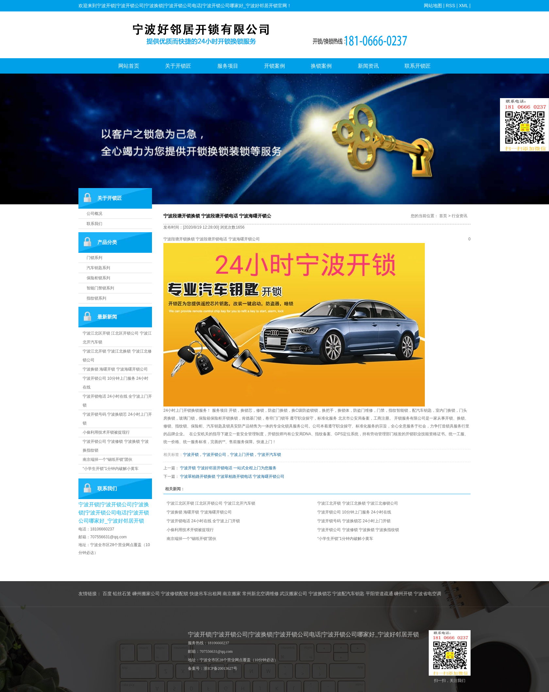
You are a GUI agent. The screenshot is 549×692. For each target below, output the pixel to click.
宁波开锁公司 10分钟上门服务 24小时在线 (354, 512)
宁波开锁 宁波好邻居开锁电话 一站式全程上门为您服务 (228, 468)
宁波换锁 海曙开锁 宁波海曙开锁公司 (115, 369)
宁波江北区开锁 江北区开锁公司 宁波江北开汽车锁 (211, 503)
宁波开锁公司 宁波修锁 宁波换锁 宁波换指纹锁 (358, 530)
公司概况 (94, 213)
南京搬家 (232, 593)
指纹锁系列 (96, 298)
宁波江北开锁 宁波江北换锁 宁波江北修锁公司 (357, 503)
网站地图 (433, 5)
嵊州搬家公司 (146, 593)
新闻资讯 (368, 66)
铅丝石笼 (122, 593)
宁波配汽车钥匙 (348, 593)
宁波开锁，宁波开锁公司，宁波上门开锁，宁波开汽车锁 (232, 454)
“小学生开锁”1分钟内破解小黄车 (111, 468)
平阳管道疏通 (379, 593)
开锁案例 (274, 66)
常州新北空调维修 (260, 593)
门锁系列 (94, 257)
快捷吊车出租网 (206, 593)
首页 (443, 216)
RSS (450, 5)
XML (463, 5)
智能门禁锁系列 (100, 288)
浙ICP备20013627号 (220, 668)
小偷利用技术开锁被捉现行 (106, 432)
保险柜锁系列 (98, 278)
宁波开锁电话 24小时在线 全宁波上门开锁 (203, 521)
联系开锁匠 (418, 66)
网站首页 (128, 66)
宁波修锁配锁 (174, 593)
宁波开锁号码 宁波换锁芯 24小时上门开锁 (354, 521)
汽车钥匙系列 (98, 268)
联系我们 (94, 223)
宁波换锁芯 (319, 593)
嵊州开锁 (403, 593)
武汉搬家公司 (293, 593)
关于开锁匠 (178, 66)
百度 (107, 593)
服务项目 (227, 66)
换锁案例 (321, 66)
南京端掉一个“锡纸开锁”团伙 (107, 459)
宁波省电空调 (427, 593)
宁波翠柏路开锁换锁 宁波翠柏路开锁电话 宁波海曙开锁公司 (232, 476)
